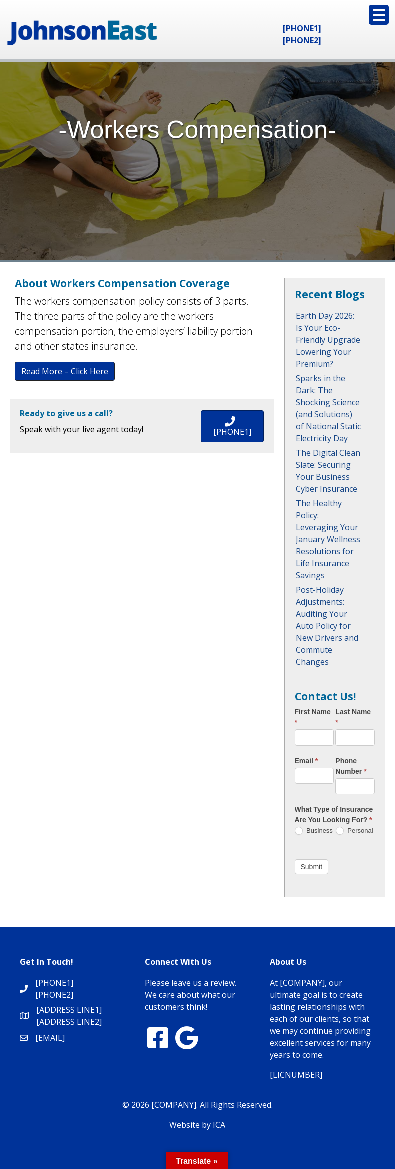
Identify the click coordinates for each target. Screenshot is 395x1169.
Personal (355, 831)
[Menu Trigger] (379, 15)
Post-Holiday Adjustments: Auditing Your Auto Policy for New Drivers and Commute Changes (327, 626)
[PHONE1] (302, 28)
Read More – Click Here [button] (65, 371)
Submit (312, 867)
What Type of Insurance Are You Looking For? (334, 815)
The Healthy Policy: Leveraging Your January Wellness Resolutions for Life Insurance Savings (328, 539)
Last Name (353, 717)
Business (314, 831)
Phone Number (351, 766)
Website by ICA (198, 1125)
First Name (313, 717)
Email (306, 761)
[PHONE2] (302, 40)
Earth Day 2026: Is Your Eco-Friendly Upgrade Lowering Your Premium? (328, 340)
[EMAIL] (50, 1038)
